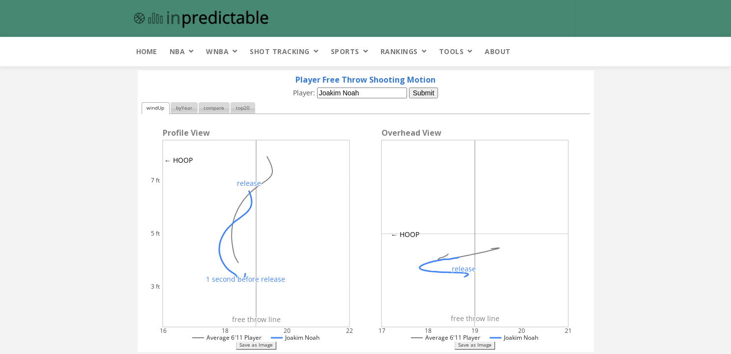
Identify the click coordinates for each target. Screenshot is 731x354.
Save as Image (256, 345)
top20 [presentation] (243, 108)
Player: (305, 92)
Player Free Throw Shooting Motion (365, 79)
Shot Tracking (280, 51)
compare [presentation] (214, 108)
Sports (345, 51)
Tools (451, 51)
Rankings (399, 51)
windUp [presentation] (155, 108)
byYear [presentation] (184, 108)
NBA (177, 51)
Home (146, 51)
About (498, 51)
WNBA (217, 51)
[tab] (156, 108)
